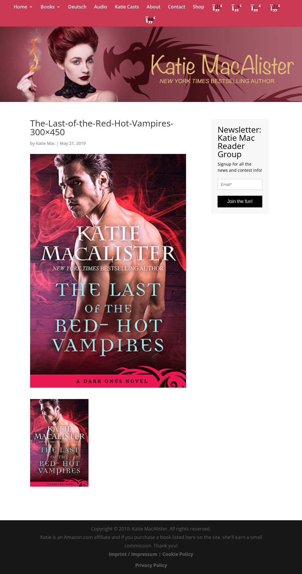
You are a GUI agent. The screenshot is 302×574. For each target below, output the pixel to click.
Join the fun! (240, 201)
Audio (100, 7)
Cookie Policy (177, 554)
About (153, 7)
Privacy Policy (151, 565)
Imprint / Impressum (133, 554)
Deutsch (77, 7)
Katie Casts (127, 7)
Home (20, 7)
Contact (176, 7)
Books (48, 7)
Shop (198, 7)
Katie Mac (45, 143)
